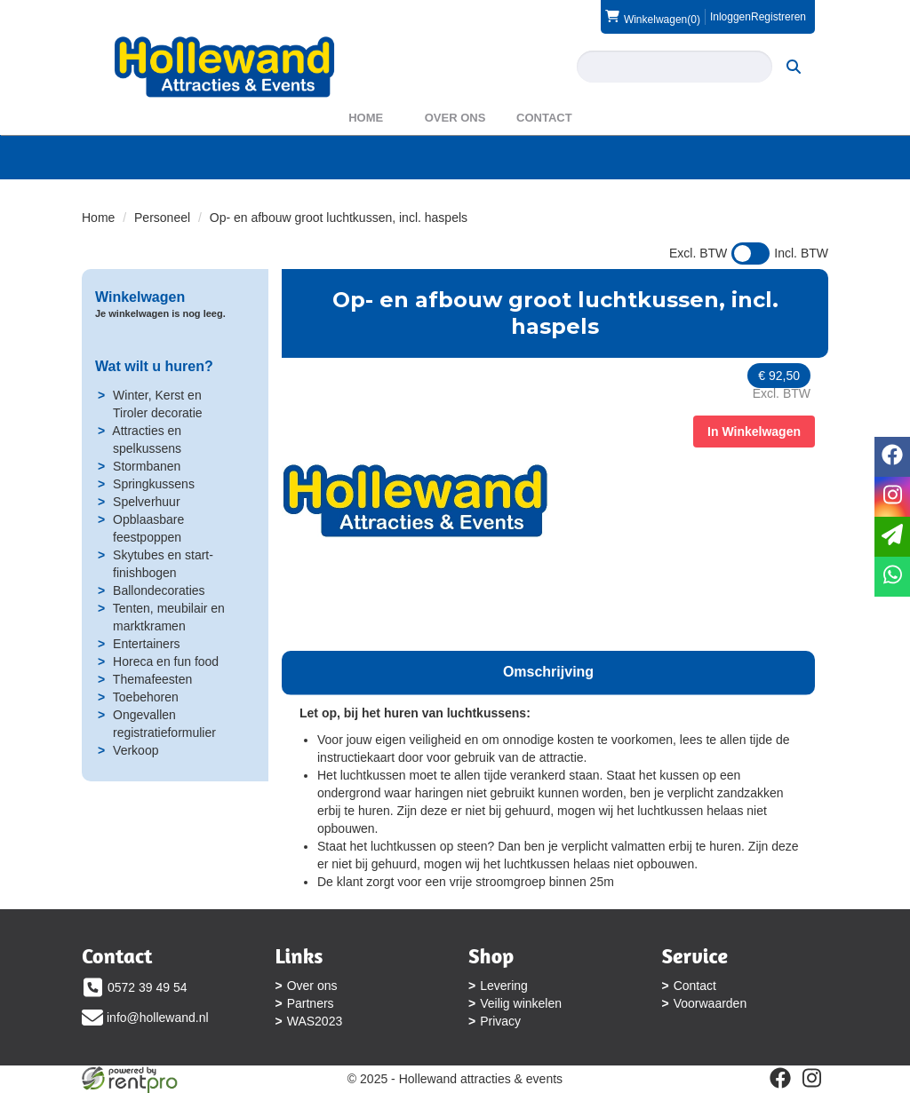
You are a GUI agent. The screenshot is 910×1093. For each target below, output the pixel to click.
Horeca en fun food (166, 661)
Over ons (455, 117)
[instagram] (812, 1078)
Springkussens (154, 484)
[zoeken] (793, 67)
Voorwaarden (710, 1003)
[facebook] (780, 1078)
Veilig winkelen (521, 1003)
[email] (892, 537)
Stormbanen (146, 466)
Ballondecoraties (159, 590)
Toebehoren (146, 697)
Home (365, 117)
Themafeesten (153, 679)
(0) (652, 17)
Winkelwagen (140, 297)
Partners (310, 1003)
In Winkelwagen (754, 431)
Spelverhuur (146, 502)
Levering (504, 985)
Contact (544, 117)
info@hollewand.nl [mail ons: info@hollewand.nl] (158, 1017)
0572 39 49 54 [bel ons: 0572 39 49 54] (148, 987)
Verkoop (135, 750)
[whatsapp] (892, 577)
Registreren (778, 17)
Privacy (500, 1021)
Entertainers (146, 644)
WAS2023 (315, 1021)
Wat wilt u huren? (154, 366)
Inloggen (730, 17)
